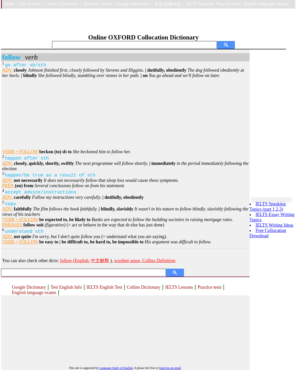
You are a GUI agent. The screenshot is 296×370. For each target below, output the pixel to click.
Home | (10, 3)
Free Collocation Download (268, 233)
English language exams (34, 292)
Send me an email (170, 368)
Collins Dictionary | (63, 3)
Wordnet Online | (98, 3)
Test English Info (66, 287)
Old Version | (31, 3)
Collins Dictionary (144, 287)
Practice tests (209, 287)
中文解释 (100, 260)
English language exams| (266, 3)
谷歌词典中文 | (169, 4)
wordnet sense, (128, 260)
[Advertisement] (125, 113)
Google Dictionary (29, 287)
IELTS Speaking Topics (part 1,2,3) (268, 206)
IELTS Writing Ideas (274, 225)
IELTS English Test (104, 287)
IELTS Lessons (179, 287)
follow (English (74, 260)
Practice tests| (229, 3)
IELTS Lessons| (200, 3)
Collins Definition (159, 260)
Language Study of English (116, 368)
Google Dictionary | (134, 3)
